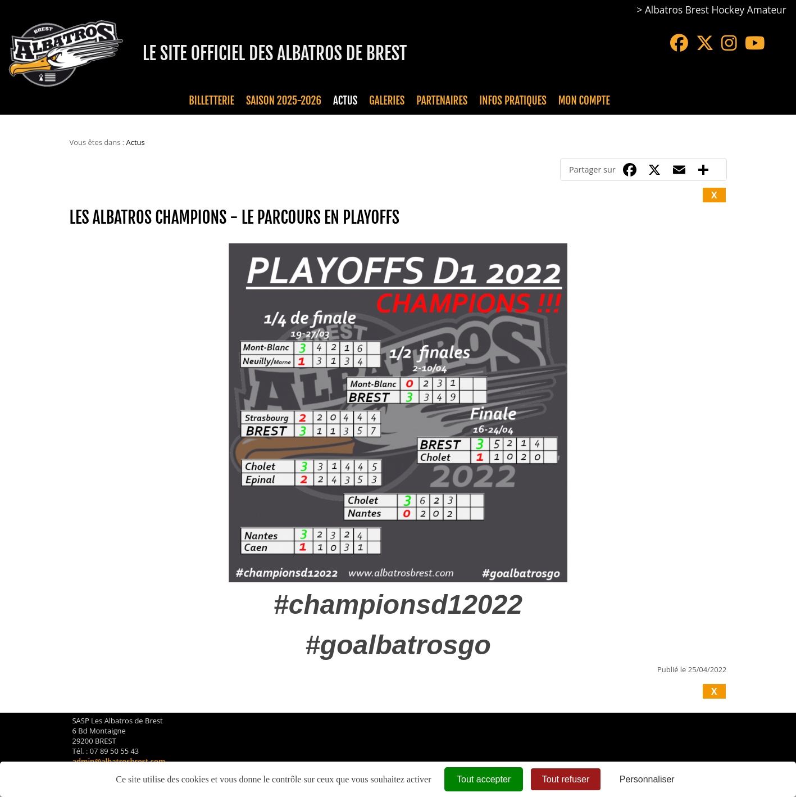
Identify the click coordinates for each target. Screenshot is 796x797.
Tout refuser (565, 779)
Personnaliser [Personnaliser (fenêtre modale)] (647, 779)
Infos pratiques (512, 100)
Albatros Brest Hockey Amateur (715, 9)
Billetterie (211, 100)
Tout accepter (484, 779)
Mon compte (584, 100)
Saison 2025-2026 (283, 100)
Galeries (386, 100)
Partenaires (441, 100)
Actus (345, 100)
